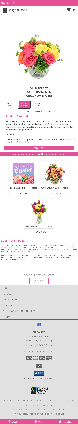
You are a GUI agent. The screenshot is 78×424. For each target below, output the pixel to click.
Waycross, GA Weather (25, 409)
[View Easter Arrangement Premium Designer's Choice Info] (23, 173)
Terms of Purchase (39, 414)
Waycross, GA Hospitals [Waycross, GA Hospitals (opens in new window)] (47, 401)
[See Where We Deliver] (39, 281)
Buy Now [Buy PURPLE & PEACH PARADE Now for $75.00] (56, 193)
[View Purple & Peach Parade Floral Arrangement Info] (54, 173)
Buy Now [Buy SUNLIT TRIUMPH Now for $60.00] (41, 231)
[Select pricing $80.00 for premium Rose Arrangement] (37, 104)
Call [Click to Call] (13, 421)
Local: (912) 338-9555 (39, 345)
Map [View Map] (39, 421)
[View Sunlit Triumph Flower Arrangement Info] (39, 211)
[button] (70, 10)
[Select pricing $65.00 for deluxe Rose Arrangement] (24, 104)
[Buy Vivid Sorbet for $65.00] (39, 148)
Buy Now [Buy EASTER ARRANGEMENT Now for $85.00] (25, 193)
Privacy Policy (21, 414)
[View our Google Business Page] (39, 325)
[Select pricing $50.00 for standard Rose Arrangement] (11, 104)
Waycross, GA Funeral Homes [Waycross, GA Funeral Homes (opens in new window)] (17, 401)
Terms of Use (57, 414)
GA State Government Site (51, 409)
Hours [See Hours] (65, 421)
